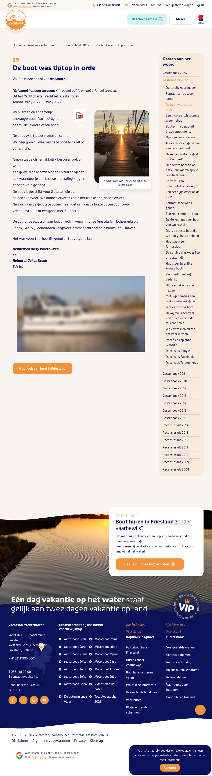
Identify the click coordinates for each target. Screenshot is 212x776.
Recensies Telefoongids (182, 363)
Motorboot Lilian (103, 647)
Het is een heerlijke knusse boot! (179, 266)
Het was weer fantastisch (175, 244)
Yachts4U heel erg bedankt (178, 277)
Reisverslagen (176, 677)
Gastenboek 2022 (175, 80)
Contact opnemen (178, 655)
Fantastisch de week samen (180, 96)
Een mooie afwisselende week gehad (182, 118)
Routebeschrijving (178, 662)
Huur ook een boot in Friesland (42, 368)
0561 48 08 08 (21, 672)
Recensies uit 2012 (175, 440)
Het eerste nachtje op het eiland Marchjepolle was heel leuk (182, 170)
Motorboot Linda (73, 684)
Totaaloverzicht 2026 (102, 699)
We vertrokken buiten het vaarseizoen (180, 331)
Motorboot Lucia (73, 639)
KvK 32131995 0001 (21, 659)
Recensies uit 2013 (175, 433)
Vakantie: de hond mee (142, 692)
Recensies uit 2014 (175, 425)
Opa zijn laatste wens (180, 137)
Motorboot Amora (104, 669)
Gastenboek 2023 (175, 73)
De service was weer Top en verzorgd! (183, 255)
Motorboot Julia (102, 677)
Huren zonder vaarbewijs (135, 662)
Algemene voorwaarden (51, 741)
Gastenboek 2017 (174, 403)
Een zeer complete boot (182, 214)
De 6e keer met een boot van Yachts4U (183, 222)
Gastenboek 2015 (174, 418)
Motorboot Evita (73, 662)
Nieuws (156, 5)
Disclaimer (20, 741)
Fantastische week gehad (179, 205)
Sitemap (96, 741)
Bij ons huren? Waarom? (182, 670)
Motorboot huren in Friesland (139, 650)
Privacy (80, 741)
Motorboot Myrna (103, 654)
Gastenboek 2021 (174, 374)
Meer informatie (170, 760)
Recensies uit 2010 (175, 455)
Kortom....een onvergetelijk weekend (181, 183)
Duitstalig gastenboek (181, 88)
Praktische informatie (141, 685)
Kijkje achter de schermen (136, 710)
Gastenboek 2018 (175, 396)
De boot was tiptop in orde (180, 107)
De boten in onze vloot (73, 699)
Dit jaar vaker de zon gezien (180, 288)
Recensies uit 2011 (175, 448)
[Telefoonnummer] (106, 5)
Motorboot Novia (73, 654)
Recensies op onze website (178, 342)
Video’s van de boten (101, 686)
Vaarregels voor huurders (177, 687)
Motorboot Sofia (72, 677)
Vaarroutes (139, 5)
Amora (59, 79)
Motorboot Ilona (72, 669)
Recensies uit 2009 (176, 462)
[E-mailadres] (126, 5)
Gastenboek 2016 (175, 411)
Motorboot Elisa (102, 662)
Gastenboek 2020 (175, 381)
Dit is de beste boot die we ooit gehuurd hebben (182, 233)
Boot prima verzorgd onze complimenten (180, 129)
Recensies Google (178, 351)
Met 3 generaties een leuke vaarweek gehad (181, 298)
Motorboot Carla (72, 647)
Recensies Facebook (180, 357)
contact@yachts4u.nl (25, 677)
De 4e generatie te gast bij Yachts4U (182, 156)
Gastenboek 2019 (175, 388)
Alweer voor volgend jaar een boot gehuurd (183, 145)
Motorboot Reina (103, 639)
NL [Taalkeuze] (201, 5)
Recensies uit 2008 (176, 470)
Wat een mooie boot (180, 307)
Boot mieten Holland (180, 697)
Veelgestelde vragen (179, 5)
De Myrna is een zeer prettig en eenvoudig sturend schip (180, 318)
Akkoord (170, 768)
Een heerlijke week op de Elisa (183, 194)
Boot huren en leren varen (139, 675)
